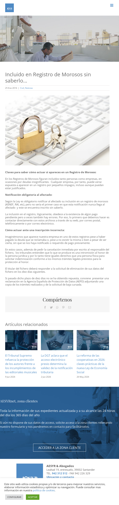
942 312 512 (59, 473)
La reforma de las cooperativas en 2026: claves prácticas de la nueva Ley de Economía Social (92, 364)
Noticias (29, 88)
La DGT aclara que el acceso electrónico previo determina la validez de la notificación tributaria (57, 364)
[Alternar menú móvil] (112, 5)
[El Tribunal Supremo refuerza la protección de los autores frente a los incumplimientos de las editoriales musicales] (21, 340)
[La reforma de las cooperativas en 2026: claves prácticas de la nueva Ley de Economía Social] (93, 340)
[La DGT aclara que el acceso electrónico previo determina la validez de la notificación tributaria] (57, 340)
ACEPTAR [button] (32, 497)
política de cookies (44, 490)
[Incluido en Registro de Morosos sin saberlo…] (57, 130)
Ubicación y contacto (60, 476)
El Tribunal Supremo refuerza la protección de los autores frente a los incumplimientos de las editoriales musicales (21, 364)
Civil (22, 88)
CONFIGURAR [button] (14, 497)
